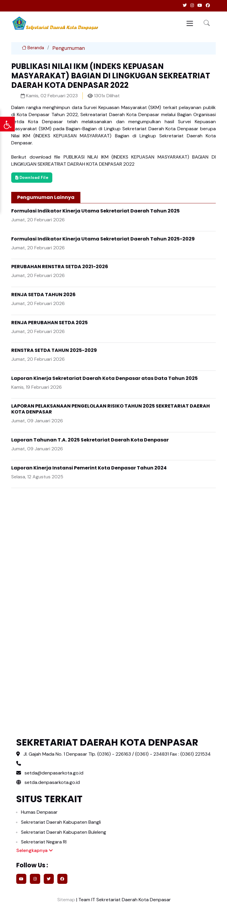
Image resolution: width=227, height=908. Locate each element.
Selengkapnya (34, 850)
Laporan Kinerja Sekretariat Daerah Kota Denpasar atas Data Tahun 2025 (104, 378)
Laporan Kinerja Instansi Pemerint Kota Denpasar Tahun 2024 (89, 467)
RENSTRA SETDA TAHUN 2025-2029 (54, 350)
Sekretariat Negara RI (44, 842)
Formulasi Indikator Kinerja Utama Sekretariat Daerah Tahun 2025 (95, 210)
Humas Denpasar (39, 812)
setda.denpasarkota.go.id (48, 782)
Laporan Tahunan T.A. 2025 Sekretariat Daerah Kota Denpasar (90, 439)
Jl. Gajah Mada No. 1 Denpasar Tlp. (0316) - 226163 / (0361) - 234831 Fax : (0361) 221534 (117, 754)
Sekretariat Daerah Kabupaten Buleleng (63, 832)
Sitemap (65, 900)
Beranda (33, 48)
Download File (31, 177)
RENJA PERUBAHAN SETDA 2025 (49, 322)
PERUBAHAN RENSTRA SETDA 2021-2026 (59, 266)
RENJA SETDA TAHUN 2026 (43, 294)
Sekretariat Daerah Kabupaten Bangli (61, 822)
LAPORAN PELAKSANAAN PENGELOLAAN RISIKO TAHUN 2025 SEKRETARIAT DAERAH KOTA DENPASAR (110, 409)
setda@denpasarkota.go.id (54, 773)
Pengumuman (68, 48)
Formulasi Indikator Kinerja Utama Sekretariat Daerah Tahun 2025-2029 (103, 238)
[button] (206, 23)
